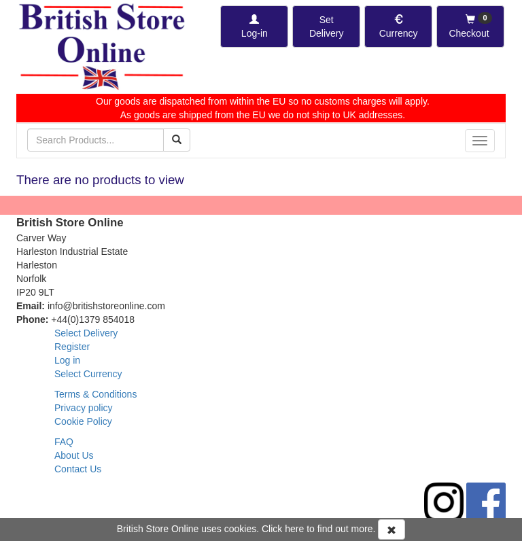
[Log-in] (254, 26)
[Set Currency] (398, 26)
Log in (67, 360)
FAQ (63, 441)
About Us (74, 455)
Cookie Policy (83, 421)
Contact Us (77, 469)
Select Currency (88, 373)
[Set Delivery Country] (326, 26)
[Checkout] (470, 26)
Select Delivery (86, 333)
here (294, 528)
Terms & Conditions (95, 394)
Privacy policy (83, 407)
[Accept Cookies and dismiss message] (391, 529)
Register (72, 346)
